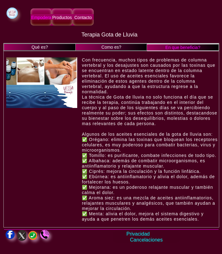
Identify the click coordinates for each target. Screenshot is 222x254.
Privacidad (138, 234)
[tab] (40, 47)
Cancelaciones (146, 239)
